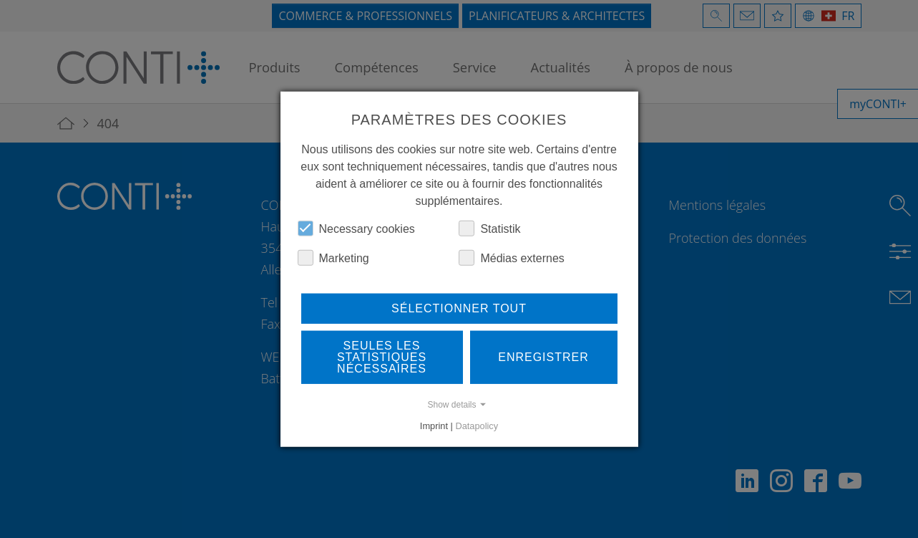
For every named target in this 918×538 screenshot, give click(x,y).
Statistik (489, 228)
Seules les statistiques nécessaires (381, 356)
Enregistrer (543, 356)
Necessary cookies (356, 228)
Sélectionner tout (459, 308)
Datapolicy (476, 425)
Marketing (333, 257)
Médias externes (511, 257)
